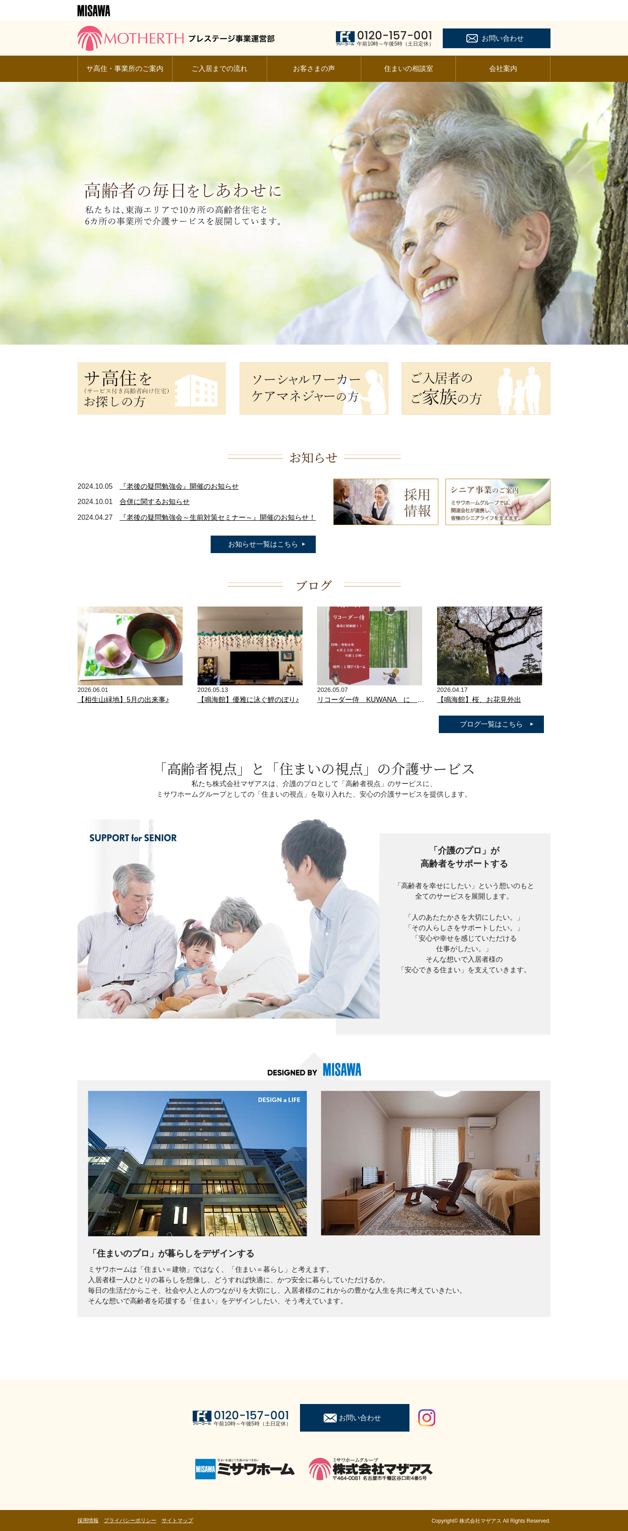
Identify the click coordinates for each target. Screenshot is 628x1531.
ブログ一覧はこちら (491, 724)
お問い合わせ (503, 38)
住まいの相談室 (408, 68)
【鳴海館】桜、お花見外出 (479, 699)
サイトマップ (177, 1520)
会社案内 (503, 68)
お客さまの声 (314, 68)
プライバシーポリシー (130, 1520)
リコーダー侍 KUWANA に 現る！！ (381, 699)
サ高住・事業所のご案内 (124, 68)
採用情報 (88, 1520)
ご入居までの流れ (219, 68)
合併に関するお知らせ (155, 501)
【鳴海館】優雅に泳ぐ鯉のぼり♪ (248, 699)
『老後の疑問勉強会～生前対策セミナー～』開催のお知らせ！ (218, 517)
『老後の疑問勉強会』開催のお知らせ (179, 486)
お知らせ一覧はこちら (263, 544)
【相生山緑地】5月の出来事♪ (123, 699)
